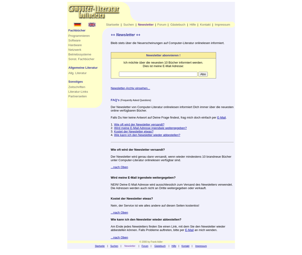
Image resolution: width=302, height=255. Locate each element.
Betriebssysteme (80, 54)
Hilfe (193, 24)
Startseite (112, 24)
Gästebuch (177, 24)
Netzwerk (74, 49)
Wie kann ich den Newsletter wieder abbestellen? (147, 135)
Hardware (75, 45)
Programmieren (79, 35)
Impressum (222, 24)
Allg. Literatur (77, 73)
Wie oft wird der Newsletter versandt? (139, 124)
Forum (161, 24)
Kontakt (205, 24)
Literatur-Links (78, 91)
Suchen (128, 24)
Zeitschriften (76, 87)
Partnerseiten (77, 96)
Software (74, 40)
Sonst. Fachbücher (81, 59)
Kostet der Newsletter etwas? (133, 131)
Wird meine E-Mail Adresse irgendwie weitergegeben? (150, 128)
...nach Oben (119, 167)
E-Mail (221, 117)
